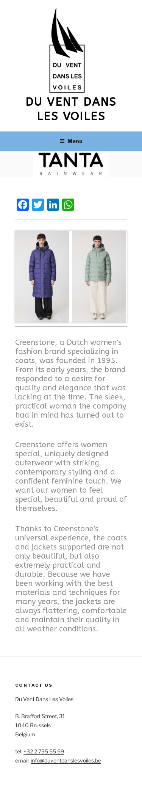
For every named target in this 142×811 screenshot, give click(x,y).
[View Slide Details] (42, 277)
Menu (71, 141)
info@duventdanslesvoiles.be (66, 760)
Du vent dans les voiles (71, 109)
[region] (71, 277)
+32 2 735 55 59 (43, 751)
